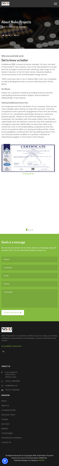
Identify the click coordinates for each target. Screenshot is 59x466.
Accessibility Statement (11, 346)
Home (5, 35)
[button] (26, 230)
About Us (5, 405)
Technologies (7, 433)
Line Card (5, 424)
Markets (4, 428)
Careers (4, 419)
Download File (29, 174)
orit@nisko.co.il (11, 385)
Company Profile (8, 410)
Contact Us (6, 442)
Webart (41, 460)
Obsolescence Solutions (11, 438)
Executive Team (8, 415)
